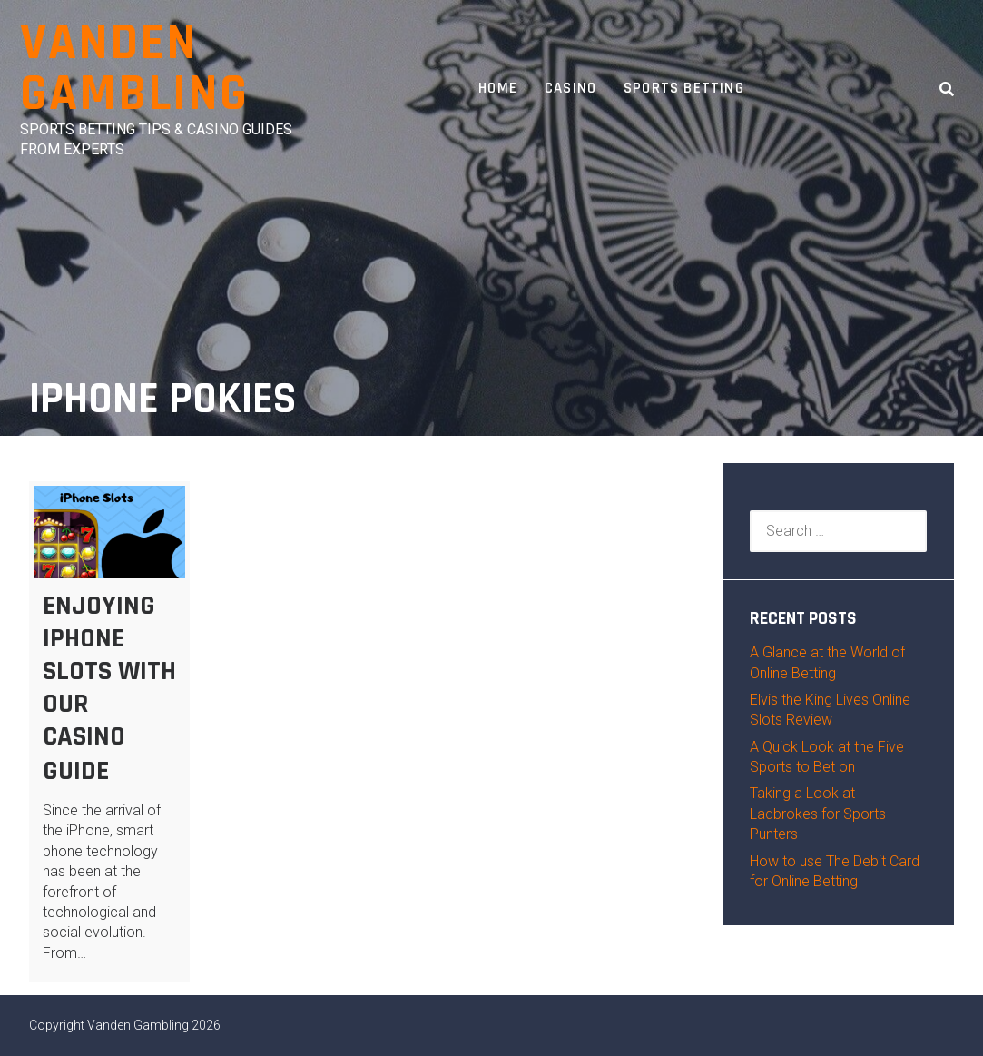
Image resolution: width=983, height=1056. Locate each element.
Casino (570, 88)
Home (497, 88)
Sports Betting (684, 88)
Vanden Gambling (134, 68)
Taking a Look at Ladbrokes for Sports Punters (818, 814)
